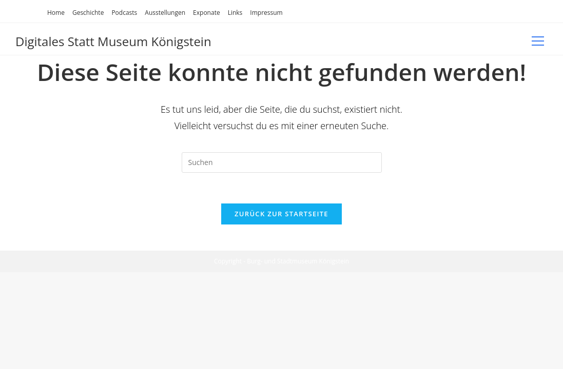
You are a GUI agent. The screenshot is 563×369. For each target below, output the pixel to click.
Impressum (266, 12)
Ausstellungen (165, 12)
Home (56, 12)
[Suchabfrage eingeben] (282, 162)
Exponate (206, 12)
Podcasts (124, 12)
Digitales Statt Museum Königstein (113, 41)
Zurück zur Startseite (281, 214)
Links (235, 12)
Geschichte (88, 12)
